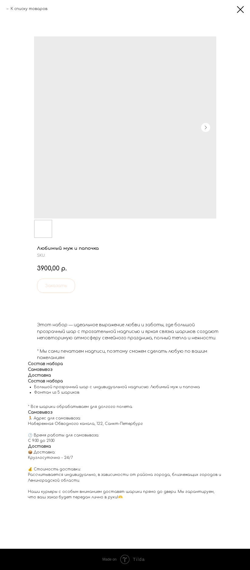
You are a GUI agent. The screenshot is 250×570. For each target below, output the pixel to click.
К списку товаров (29, 9)
